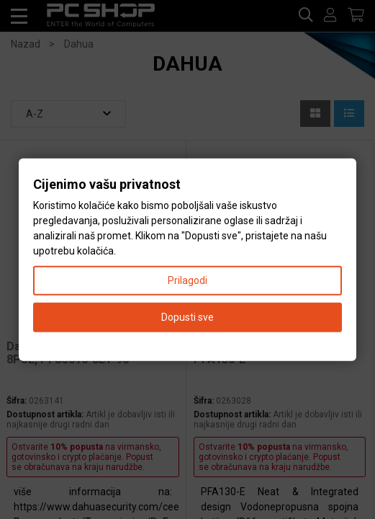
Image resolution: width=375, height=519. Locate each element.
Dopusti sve (187, 316)
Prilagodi (187, 279)
